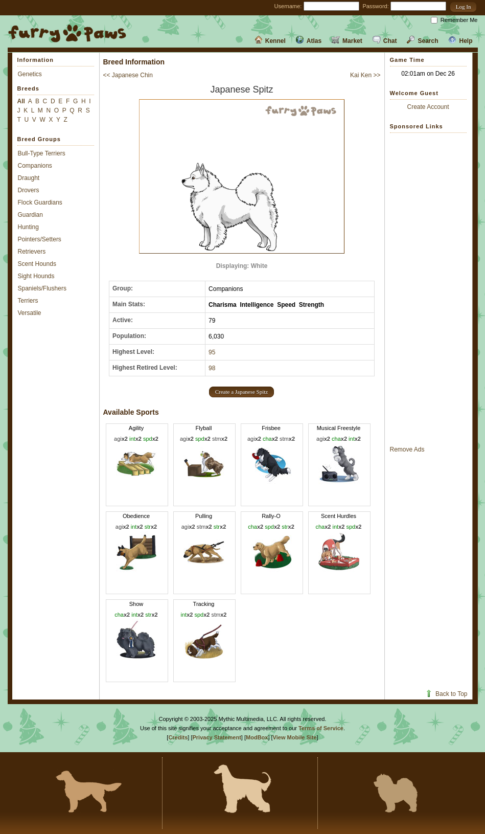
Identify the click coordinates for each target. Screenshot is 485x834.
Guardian (30, 214)
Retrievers (32, 251)
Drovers (28, 190)
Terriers (28, 300)
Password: (375, 6)
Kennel (270, 40)
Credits (178, 737)
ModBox (257, 737)
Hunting (28, 227)
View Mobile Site (295, 737)
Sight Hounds (36, 276)
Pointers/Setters (39, 239)
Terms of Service (320, 728)
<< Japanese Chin (128, 75)
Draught (29, 178)
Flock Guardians (40, 202)
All (21, 101)
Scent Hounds (37, 263)
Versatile (29, 313)
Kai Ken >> (365, 75)
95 (212, 352)
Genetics (30, 74)
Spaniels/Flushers (42, 288)
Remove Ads (407, 449)
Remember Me (459, 20)
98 (212, 368)
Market (347, 40)
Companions (35, 165)
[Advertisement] (428, 289)
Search (422, 40)
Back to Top (446, 693)
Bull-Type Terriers (41, 153)
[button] (463, 7)
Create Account (428, 106)
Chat (385, 40)
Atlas (308, 40)
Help (460, 40)
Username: (288, 6)
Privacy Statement (216, 737)
